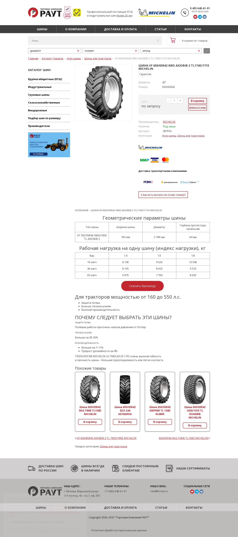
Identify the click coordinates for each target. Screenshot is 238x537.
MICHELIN (169, 122)
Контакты (192, 29)
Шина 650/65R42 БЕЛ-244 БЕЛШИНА (125, 410)
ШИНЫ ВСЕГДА (92, 466)
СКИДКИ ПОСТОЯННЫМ (140, 466)
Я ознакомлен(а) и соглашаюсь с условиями (35, 517)
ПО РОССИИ (47, 470)
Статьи (161, 29)
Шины (42, 29)
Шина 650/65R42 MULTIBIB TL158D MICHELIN (90, 410)
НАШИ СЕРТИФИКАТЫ (193, 468)
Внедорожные (37, 110)
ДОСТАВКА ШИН (50, 466)
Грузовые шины (38, 95)
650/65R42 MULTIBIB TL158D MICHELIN (184, 438)
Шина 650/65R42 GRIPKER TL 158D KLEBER (160, 410)
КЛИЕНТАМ (130, 470)
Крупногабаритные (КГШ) (45, 79)
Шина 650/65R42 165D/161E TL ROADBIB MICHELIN (194, 412)
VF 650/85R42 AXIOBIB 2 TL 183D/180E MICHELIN (105, 438)
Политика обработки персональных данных (119, 530)
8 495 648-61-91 (200, 8)
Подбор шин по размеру (44, 118)
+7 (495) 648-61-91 (115, 491)
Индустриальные (40, 87)
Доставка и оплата (120, 29)
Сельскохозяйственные (44, 102)
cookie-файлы (61, 501)
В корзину (197, 101)
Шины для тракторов (191, 135)
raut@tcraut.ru (159, 491)
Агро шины (169, 135)
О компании (75, 29)
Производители (39, 126)
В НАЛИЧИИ (90, 470)
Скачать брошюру (142, 286)
